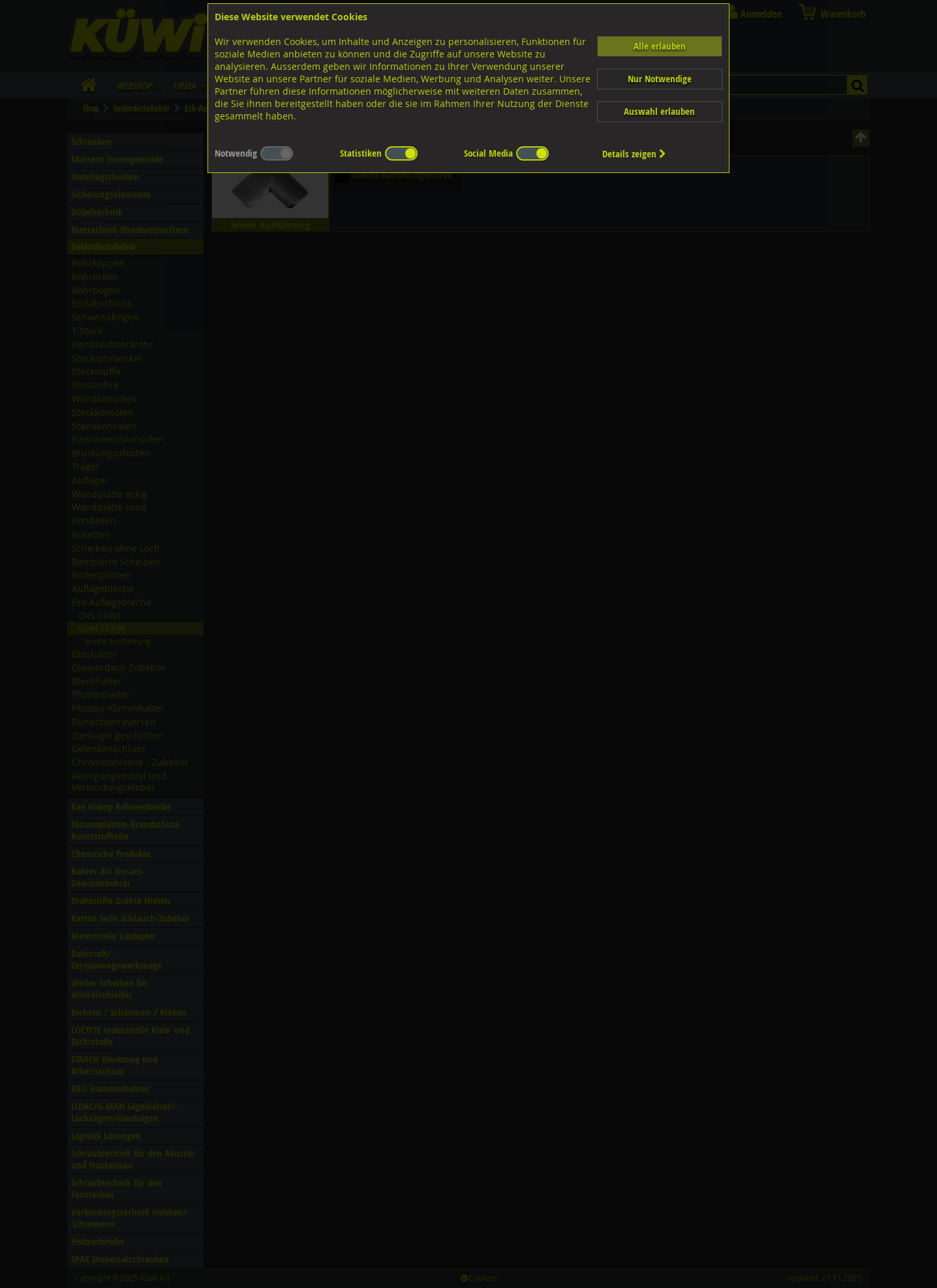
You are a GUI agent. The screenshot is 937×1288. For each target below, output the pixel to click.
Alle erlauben (660, 46)
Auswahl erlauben (659, 111)
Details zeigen (634, 154)
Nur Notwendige (660, 79)
